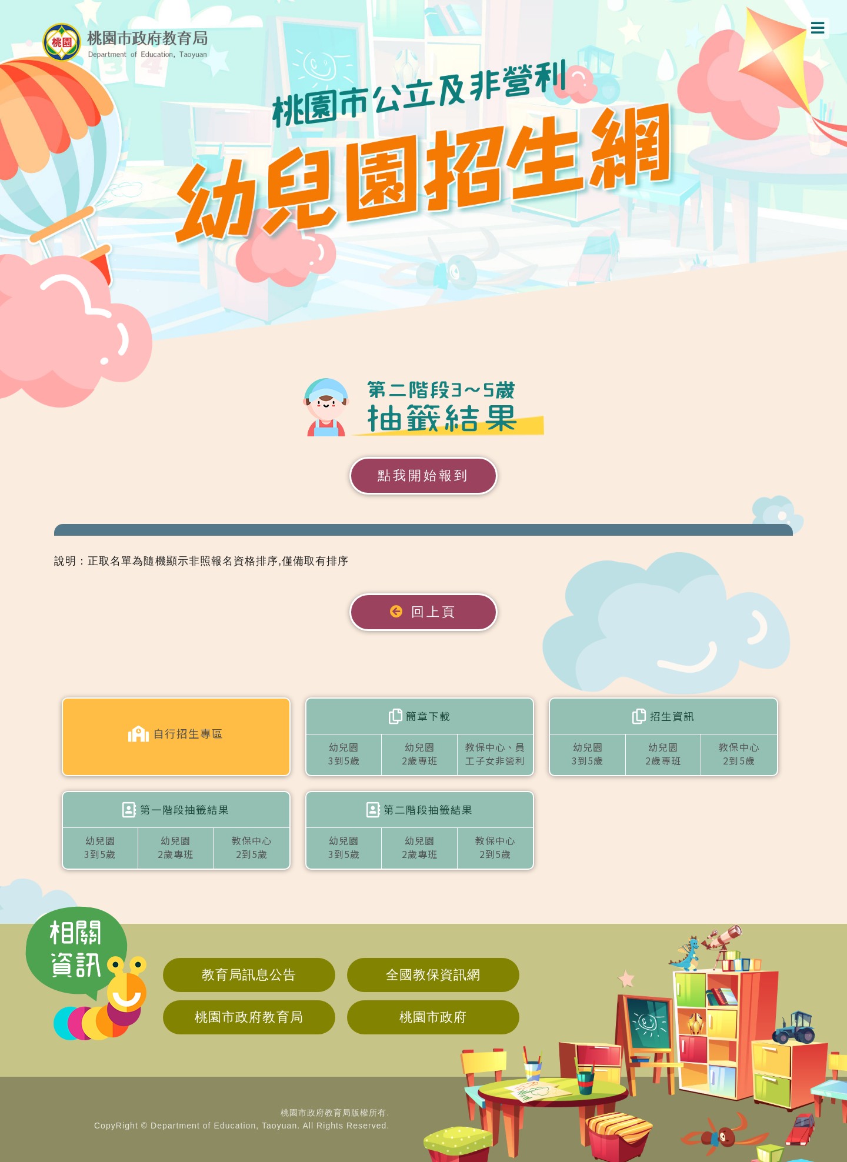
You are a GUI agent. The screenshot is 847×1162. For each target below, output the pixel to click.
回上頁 (423, 612)
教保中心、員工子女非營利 (495, 753)
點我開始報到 (423, 475)
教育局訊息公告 (249, 974)
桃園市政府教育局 (249, 1017)
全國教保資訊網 (433, 974)
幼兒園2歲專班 (420, 753)
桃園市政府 (433, 1017)
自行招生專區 (175, 734)
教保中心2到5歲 (739, 753)
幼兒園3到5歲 (344, 753)
